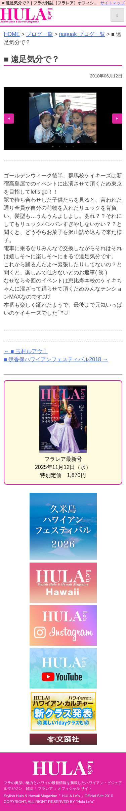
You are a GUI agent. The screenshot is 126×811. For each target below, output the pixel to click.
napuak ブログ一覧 (82, 34)
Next (117, 118)
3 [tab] (66, 146)
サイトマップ (112, 3)
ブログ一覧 (39, 34)
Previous (9, 118)
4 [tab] (73, 146)
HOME (12, 34)
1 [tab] (53, 146)
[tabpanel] (63, 118)
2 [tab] (59, 146)
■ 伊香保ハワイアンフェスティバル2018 (56, 359)
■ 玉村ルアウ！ (26, 351)
